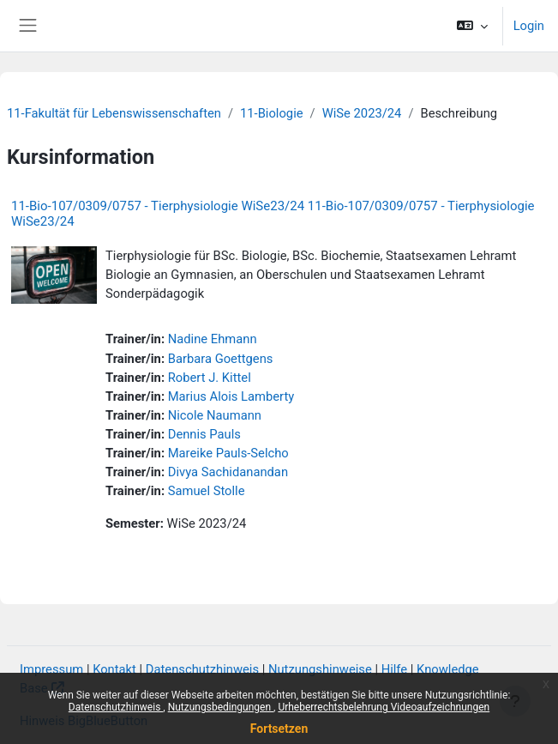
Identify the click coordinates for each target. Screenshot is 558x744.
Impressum (51, 669)
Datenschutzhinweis (202, 669)
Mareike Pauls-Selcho (228, 453)
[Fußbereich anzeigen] (515, 701)
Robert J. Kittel (209, 377)
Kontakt (114, 669)
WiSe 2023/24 (362, 113)
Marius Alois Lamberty (231, 396)
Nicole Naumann (214, 415)
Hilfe (394, 669)
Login (528, 25)
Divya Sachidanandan (228, 472)
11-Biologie (271, 113)
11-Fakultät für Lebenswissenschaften (114, 113)
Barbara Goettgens (220, 358)
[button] (472, 25)
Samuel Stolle (206, 491)
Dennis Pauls (204, 434)
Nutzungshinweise (320, 669)
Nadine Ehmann (212, 339)
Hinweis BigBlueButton (83, 721)
